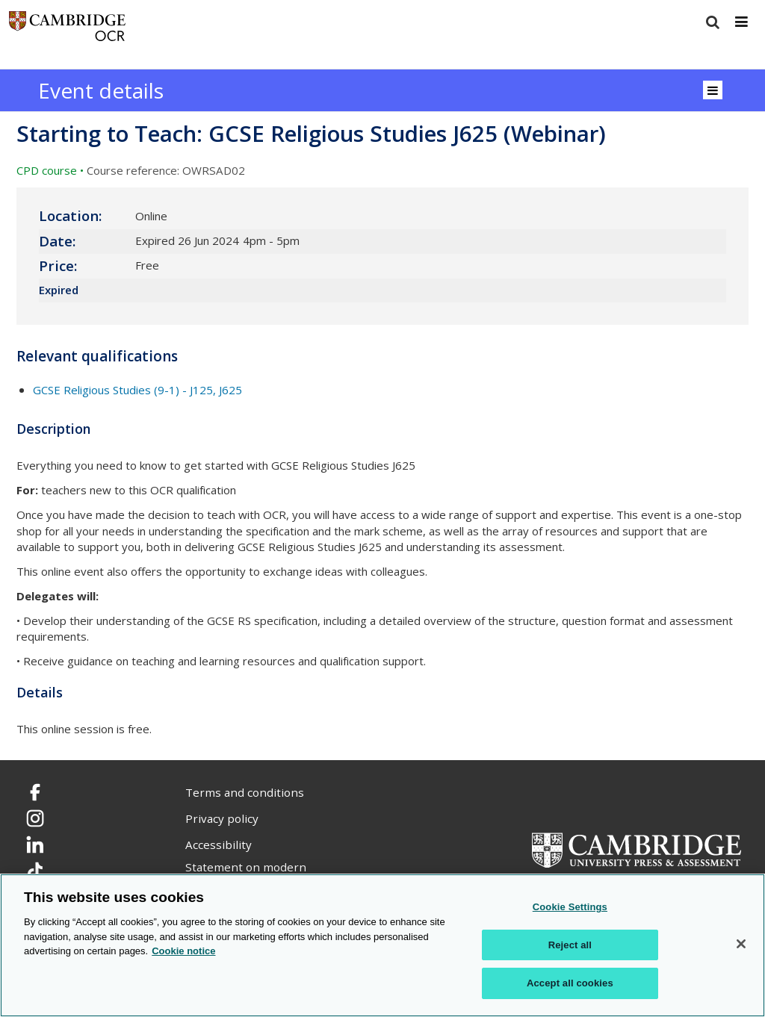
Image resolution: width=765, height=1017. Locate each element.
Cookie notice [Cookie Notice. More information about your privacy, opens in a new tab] (183, 951)
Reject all (570, 945)
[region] (382, 945)
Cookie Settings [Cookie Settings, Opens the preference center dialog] (570, 906)
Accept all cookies (570, 983)
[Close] (741, 943)
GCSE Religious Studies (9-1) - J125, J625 (137, 389)
